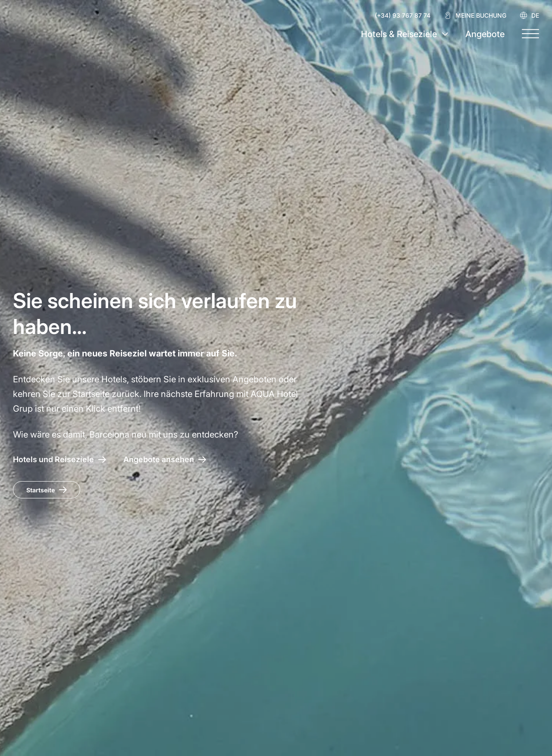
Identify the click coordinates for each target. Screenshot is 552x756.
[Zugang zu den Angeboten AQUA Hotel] (164, 459)
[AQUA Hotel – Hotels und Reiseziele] (59, 459)
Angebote (485, 34)
